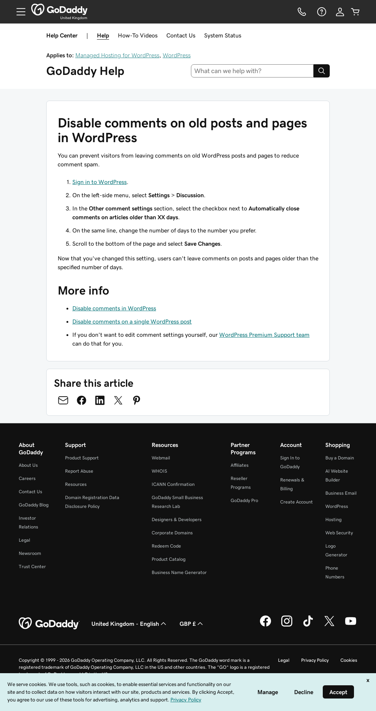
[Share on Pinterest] (136, 400)
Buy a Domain (339, 457)
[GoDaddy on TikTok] (308, 625)
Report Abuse (79, 471)
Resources (76, 484)
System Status (222, 35)
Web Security (339, 532)
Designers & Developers (177, 519)
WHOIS (159, 471)
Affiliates (240, 465)
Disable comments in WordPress (114, 308)
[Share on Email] (63, 400)
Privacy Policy (315, 660)
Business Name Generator (179, 572)
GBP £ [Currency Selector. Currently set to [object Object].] (192, 623)
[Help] (321, 11)
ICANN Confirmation (173, 484)
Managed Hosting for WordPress (117, 55)
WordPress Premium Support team (264, 335)
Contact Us (180, 35)
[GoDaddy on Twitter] (329, 625)
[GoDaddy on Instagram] (286, 625)
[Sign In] (340, 11)
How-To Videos (138, 35)
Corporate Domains (172, 532)
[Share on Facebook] (81, 400)
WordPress (177, 55)
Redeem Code (166, 546)
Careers (27, 478)
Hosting (333, 519)
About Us (28, 465)
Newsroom (30, 553)
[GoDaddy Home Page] (49, 623)
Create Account (296, 501)
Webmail (161, 457)
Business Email (341, 493)
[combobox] (252, 71)
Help (103, 35)
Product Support (82, 457)
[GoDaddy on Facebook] (265, 625)
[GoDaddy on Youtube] (350, 625)
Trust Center (32, 566)
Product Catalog (168, 559)
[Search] (322, 70)
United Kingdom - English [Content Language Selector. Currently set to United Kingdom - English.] (129, 623)
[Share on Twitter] (118, 400)
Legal (24, 540)
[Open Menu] (18, 12)
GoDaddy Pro (244, 500)
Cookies (348, 660)
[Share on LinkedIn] (100, 400)
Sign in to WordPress (99, 182)
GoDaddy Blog (33, 504)
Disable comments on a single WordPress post (132, 321)
